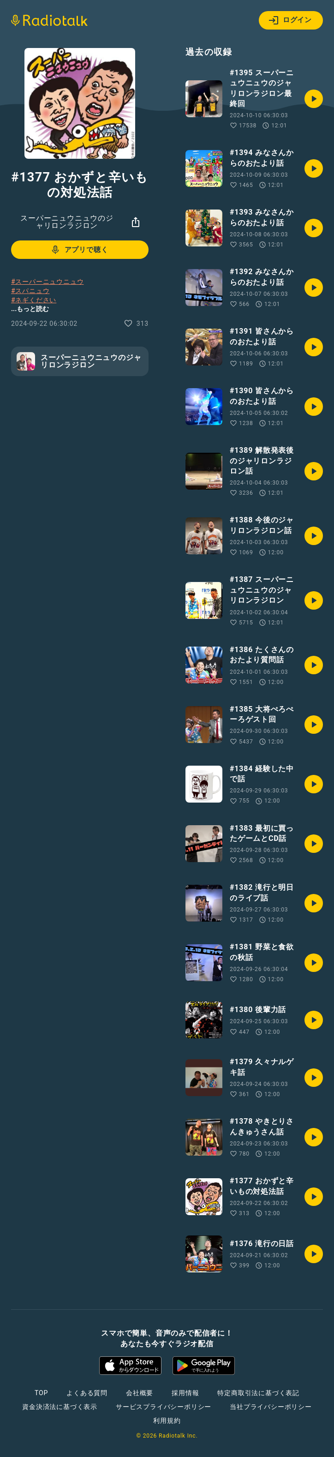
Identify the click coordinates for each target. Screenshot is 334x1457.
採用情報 (185, 1393)
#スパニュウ (30, 290)
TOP (41, 1393)
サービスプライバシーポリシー (163, 1406)
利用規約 (166, 1420)
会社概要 (139, 1393)
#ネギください (33, 300)
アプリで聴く (79, 249)
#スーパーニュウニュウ (47, 281)
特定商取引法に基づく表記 (258, 1393)
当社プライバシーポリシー (271, 1406)
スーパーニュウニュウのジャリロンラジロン (66, 222)
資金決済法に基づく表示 (59, 1406)
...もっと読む (30, 308)
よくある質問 (86, 1393)
